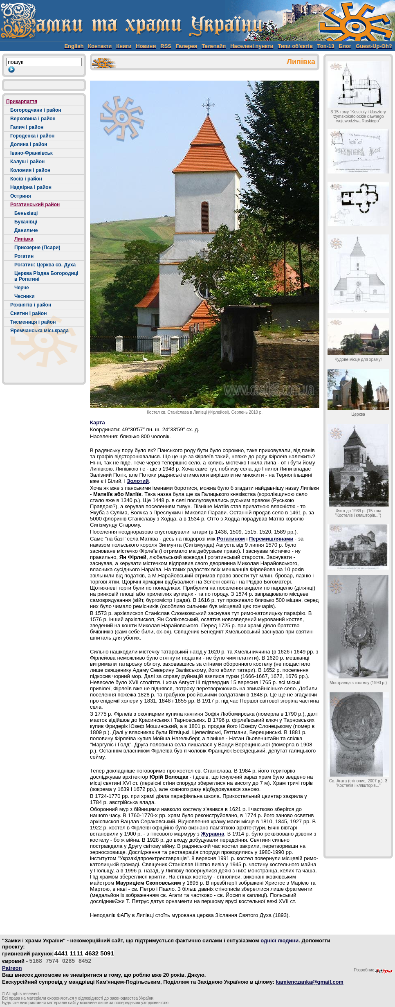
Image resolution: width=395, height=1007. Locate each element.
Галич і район (26, 127)
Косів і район (26, 179)
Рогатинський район (35, 204)
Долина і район (28, 144)
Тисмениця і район (33, 322)
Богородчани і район (35, 110)
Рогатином (231, 539)
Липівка (23, 239)
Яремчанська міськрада (39, 330)
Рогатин (24, 256)
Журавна (212, 834)
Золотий (138, 481)
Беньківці (26, 213)
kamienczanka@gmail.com (309, 982)
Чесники (24, 296)
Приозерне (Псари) (37, 247)
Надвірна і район (31, 187)
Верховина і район (33, 119)
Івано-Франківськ (31, 153)
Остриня (20, 196)
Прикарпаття (21, 101)
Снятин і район (28, 313)
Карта (97, 422)
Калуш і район (27, 161)
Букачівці (25, 222)
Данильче (26, 230)
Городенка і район (32, 136)
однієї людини (279, 940)
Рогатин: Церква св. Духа (45, 265)
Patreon (12, 968)
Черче (21, 288)
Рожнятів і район (30, 305)
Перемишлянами (271, 539)
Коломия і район (30, 170)
